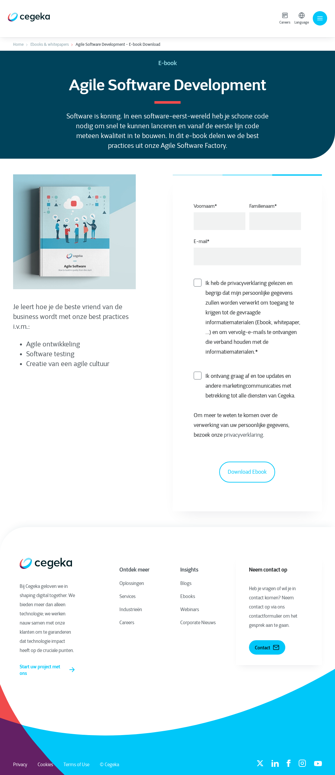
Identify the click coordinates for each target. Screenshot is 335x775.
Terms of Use (76, 764)
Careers (285, 18)
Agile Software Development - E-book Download (118, 44)
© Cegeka (109, 764)
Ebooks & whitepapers (49, 44)
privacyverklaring (243, 435)
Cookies (45, 764)
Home (18, 44)
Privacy (20, 764)
